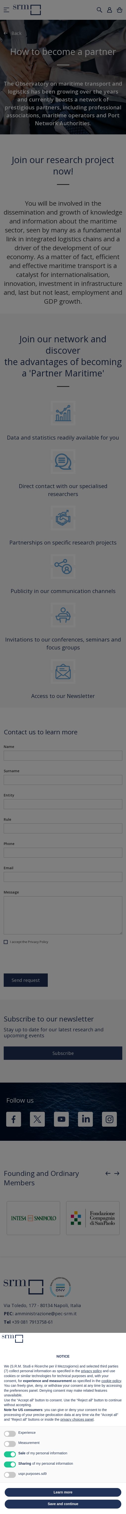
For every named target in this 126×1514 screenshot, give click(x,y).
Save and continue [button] (63, 1504)
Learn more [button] (62, 1492)
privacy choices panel (77, 1419)
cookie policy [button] (111, 1381)
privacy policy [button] (91, 1371)
